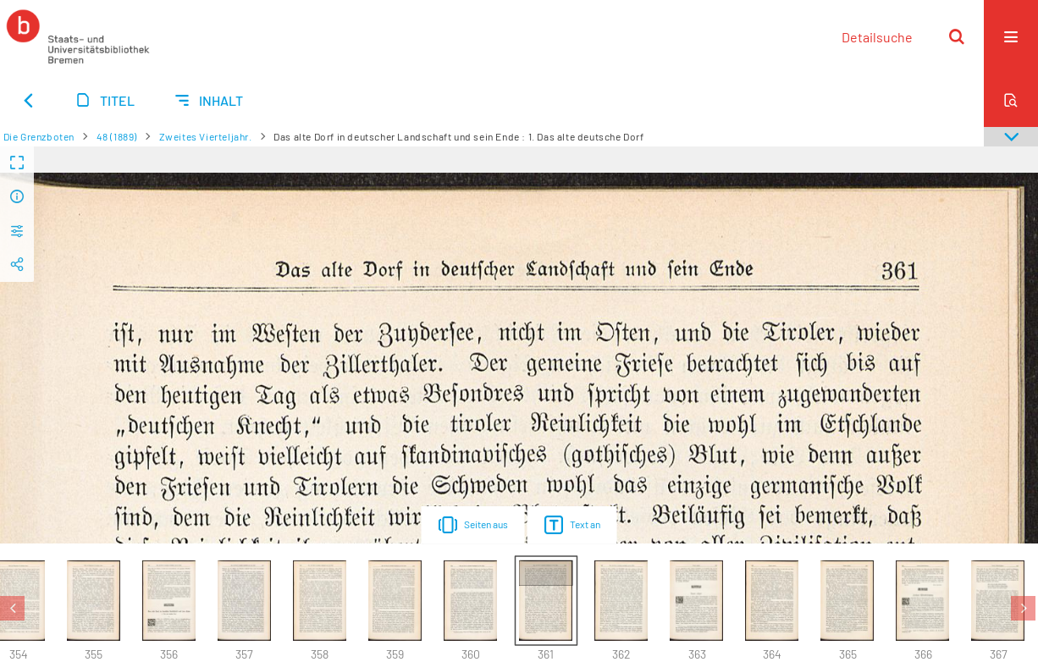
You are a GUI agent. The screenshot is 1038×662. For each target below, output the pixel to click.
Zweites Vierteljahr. (205, 136)
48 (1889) (117, 136)
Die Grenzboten (39, 136)
